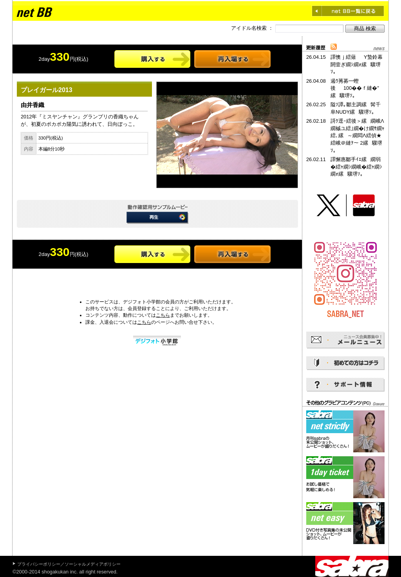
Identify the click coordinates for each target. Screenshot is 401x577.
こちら (163, 315)
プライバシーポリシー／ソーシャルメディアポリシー (69, 564)
